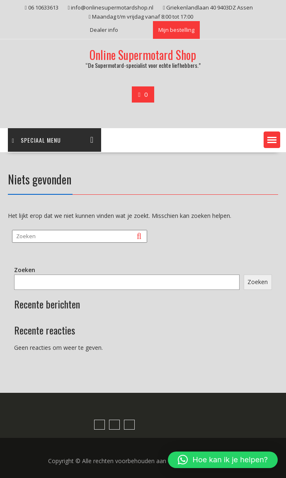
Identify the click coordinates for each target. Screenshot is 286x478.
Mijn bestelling (176, 29)
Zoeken (24, 270)
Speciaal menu (36, 140)
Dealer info (104, 29)
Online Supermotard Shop (143, 54)
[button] (272, 139)
